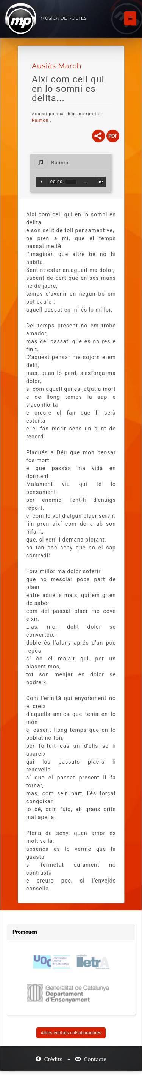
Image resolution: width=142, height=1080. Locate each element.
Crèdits (50, 1059)
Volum (99, 181)
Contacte (90, 1059)
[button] (71, 162)
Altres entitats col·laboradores (71, 1032)
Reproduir (41, 182)
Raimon (41, 120)
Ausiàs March (57, 66)
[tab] (71, 162)
